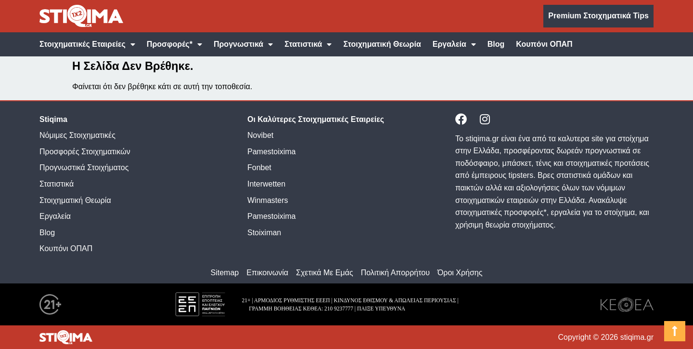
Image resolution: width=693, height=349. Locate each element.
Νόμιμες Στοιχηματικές (77, 135)
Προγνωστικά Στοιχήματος (83, 167)
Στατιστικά (308, 44)
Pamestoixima (271, 152)
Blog (496, 44)
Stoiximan (264, 232)
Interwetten (266, 184)
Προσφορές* (174, 44)
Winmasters (267, 200)
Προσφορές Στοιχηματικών (84, 152)
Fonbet (259, 167)
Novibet (260, 135)
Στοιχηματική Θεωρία (382, 44)
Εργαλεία (454, 44)
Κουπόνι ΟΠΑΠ (544, 44)
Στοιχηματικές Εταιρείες (87, 44)
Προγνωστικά (243, 44)
